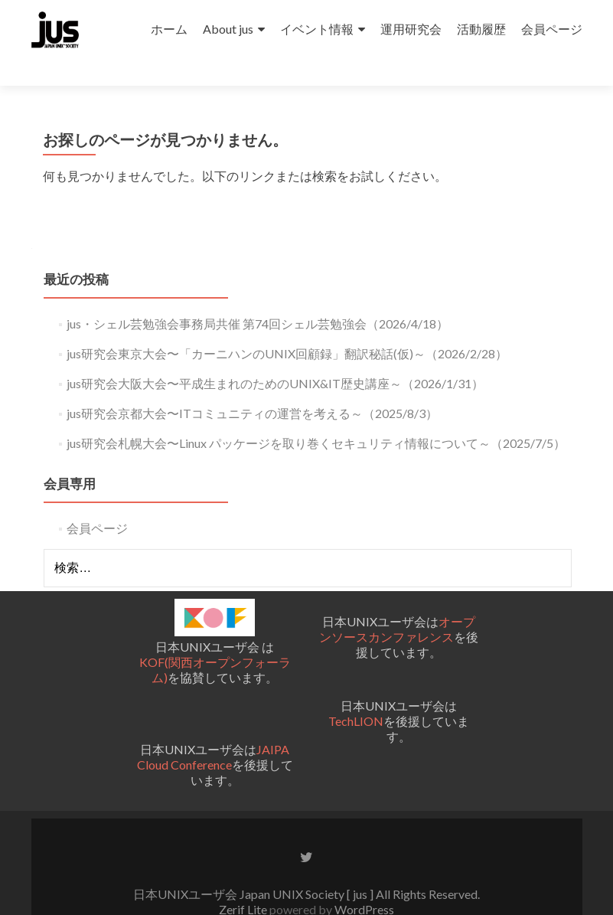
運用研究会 (411, 28)
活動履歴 (481, 28)
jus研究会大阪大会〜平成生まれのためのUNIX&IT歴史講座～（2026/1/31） (275, 355)
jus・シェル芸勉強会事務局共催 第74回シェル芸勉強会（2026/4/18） (257, 296)
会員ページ (551, 28)
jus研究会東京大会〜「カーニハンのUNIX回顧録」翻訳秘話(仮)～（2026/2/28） (287, 326)
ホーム (169, 28)
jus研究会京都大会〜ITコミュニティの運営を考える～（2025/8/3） (252, 385)
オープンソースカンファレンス (397, 601)
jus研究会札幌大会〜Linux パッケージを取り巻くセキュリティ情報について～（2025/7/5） (316, 415)
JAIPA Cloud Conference (213, 730)
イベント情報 (317, 28)
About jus (228, 28)
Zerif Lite (244, 881)
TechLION (355, 693)
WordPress (363, 881)
